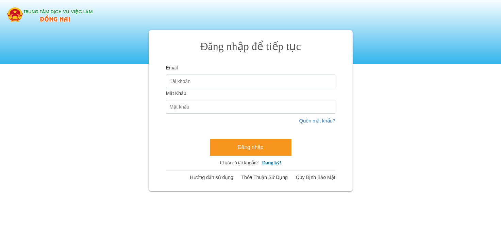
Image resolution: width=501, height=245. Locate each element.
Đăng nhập (251, 147)
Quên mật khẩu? (317, 121)
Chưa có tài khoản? (250, 162)
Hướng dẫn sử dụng (211, 177)
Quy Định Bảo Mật (315, 177)
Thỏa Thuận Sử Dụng (264, 177)
